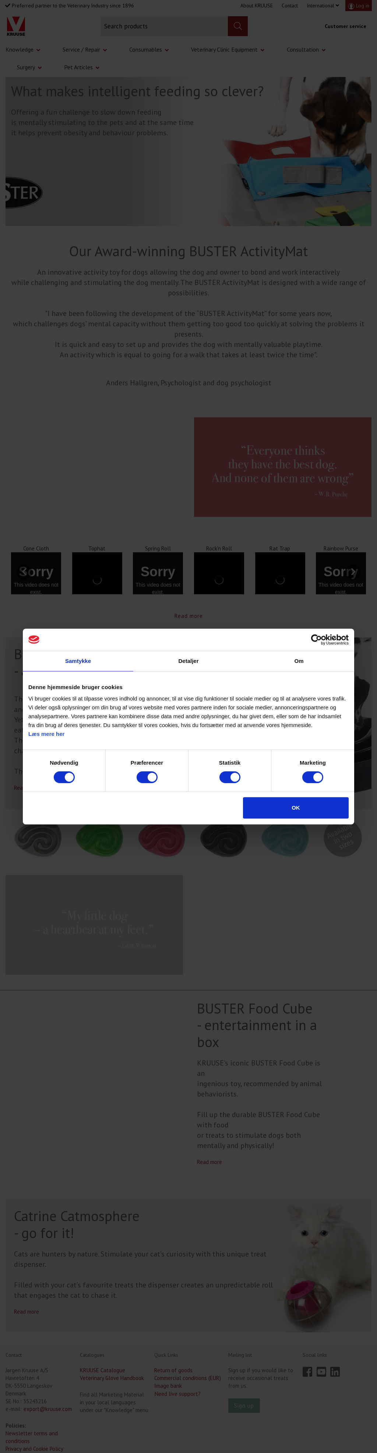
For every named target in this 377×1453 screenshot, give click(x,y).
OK (296, 807)
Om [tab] (298, 661)
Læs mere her (46, 734)
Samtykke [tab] (78, 661)
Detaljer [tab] (188, 661)
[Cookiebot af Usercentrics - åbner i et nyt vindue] (316, 639)
